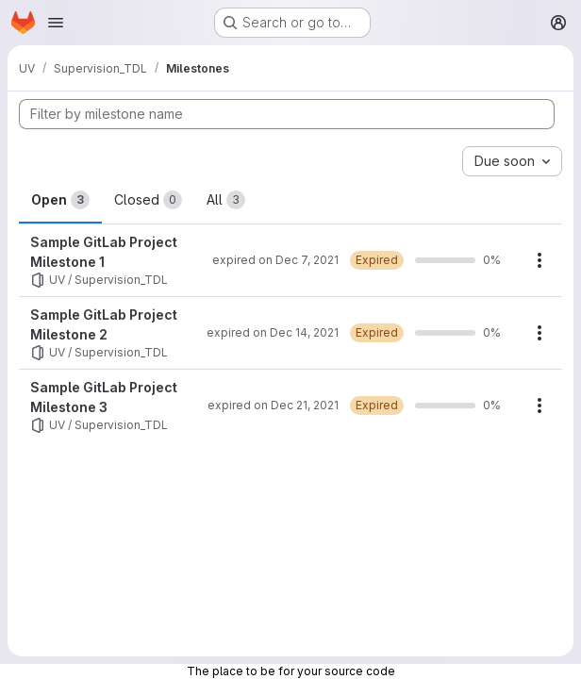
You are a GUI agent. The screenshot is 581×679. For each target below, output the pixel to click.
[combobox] (512, 161)
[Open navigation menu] (56, 23)
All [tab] (226, 199)
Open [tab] (60, 199)
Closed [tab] (148, 199)
